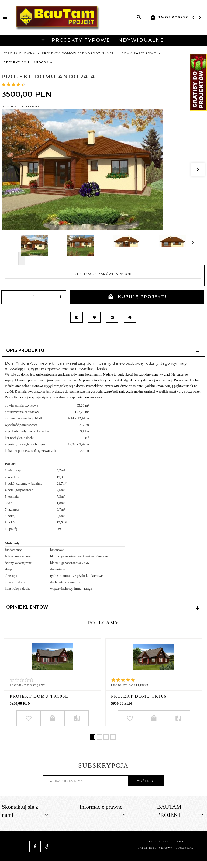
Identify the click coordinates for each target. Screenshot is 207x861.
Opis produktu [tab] (25, 350)
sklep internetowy (155, 847)
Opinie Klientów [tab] (27, 607)
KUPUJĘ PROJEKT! (137, 297)
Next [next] (21, 258)
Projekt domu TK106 (139, 696)
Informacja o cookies (165, 842)
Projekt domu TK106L (39, 696)
